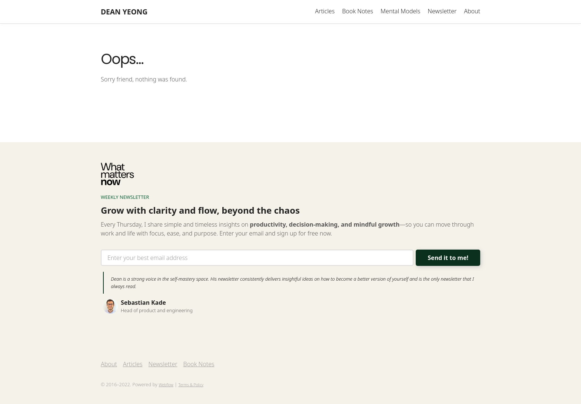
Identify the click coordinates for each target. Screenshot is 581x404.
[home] (124, 11)
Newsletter (442, 11)
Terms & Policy (190, 384)
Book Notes (357, 11)
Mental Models (400, 11)
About (472, 11)
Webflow (166, 384)
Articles (325, 11)
